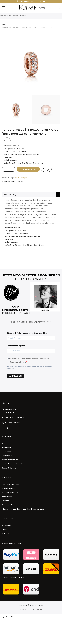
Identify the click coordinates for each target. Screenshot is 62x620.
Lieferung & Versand (10, 492)
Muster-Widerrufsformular (13, 464)
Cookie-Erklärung (9, 468)
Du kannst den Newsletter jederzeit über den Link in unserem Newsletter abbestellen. (29, 367)
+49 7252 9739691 (12, 422)
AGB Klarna (6, 447)
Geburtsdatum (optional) (16, 346)
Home (4, 25)
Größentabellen (8, 488)
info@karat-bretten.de (14, 417)
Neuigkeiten (6, 525)
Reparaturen (7, 496)
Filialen (4, 529)
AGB (3, 443)
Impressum (6, 451)
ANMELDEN (15, 376)
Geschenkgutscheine (10, 484)
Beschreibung (10, 194)
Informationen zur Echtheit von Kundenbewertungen (23, 509)
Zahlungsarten (8, 505)
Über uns (5, 533)
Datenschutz (7, 455)
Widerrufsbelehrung (10, 460)
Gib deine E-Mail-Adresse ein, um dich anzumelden (27, 333)
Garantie (5, 501)
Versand (12, 141)
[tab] (31, 194)
